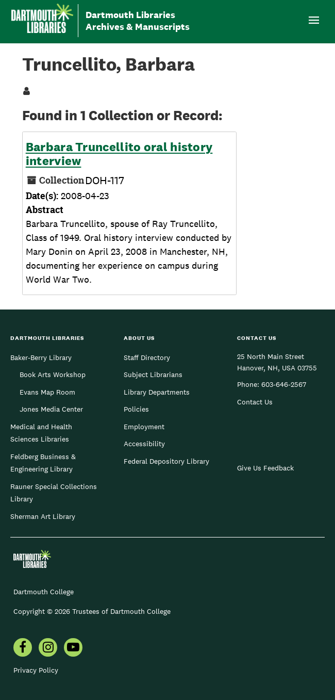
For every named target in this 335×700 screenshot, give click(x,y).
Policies (136, 409)
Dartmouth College (43, 591)
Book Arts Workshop (53, 374)
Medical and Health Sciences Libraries (41, 433)
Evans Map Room (47, 392)
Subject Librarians (153, 374)
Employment (144, 426)
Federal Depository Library (166, 461)
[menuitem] (22, 648)
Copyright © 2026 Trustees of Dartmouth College (92, 611)
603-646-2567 (283, 384)
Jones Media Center (51, 409)
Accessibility (144, 443)
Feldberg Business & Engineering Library (43, 463)
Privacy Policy (35, 670)
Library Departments (157, 392)
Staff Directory (147, 357)
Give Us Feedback (265, 468)
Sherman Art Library (42, 516)
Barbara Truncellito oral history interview (119, 154)
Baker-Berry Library (41, 357)
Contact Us (255, 401)
